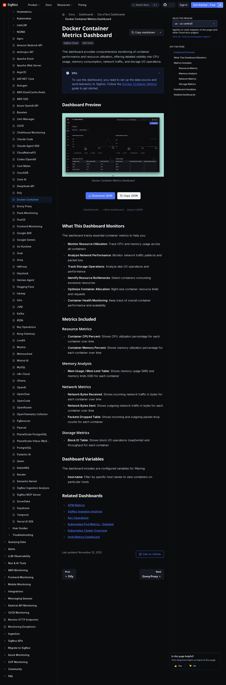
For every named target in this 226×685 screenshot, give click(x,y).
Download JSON (100, 195)
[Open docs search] (145, 4)
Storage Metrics (187, 84)
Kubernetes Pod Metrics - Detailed (91, 524)
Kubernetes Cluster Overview (87, 530)
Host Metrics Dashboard (84, 537)
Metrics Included (182, 63)
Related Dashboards (184, 94)
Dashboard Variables (185, 89)
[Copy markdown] (143, 32)
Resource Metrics (188, 68)
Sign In (184, 4)
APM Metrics (76, 505)
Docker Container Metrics (139, 84)
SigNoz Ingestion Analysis (85, 511)
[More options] (160, 32)
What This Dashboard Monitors (190, 57)
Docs (49, 4)
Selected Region (182, 18)
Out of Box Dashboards (111, 14)
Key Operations (78, 518)
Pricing (82, 4)
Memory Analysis (188, 73)
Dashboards (86, 14)
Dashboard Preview (184, 52)
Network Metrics (187, 78)
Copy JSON (129, 195)
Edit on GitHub (150, 554)
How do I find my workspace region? (191, 36)
